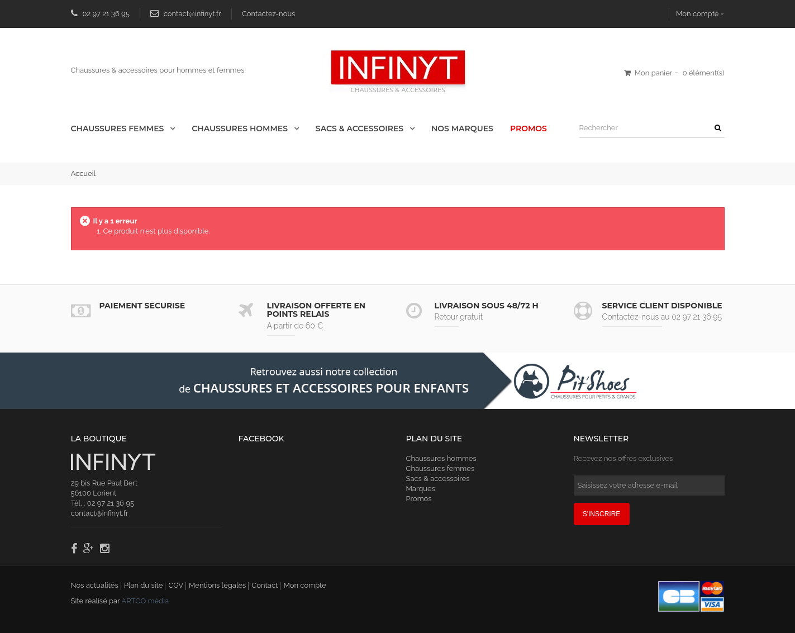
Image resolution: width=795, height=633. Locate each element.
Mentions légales (217, 585)
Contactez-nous (269, 13)
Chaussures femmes (440, 468)
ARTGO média (145, 601)
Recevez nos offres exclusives (623, 458)
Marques (420, 488)
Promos (528, 128)
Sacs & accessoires (361, 128)
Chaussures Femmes (118, 128)
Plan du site (143, 585)
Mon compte (697, 13)
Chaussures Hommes (241, 128)
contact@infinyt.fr (192, 13)
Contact (264, 585)
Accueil (83, 173)
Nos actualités (94, 585)
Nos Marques (462, 128)
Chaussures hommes (441, 458)
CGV (175, 585)
